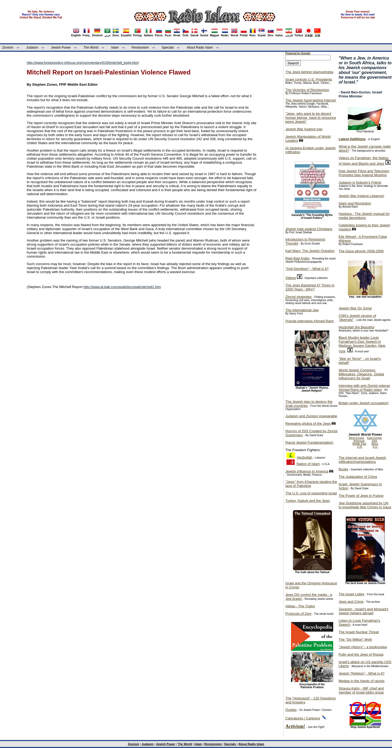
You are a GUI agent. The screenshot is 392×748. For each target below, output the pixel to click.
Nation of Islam (308, 464)
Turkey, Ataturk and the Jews (307, 501)
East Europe (374, 437)
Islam (115, 47)
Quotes (291, 710)
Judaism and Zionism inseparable (311, 416)
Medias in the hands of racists (362, 681)
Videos (290, 278)
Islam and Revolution (355, 203)
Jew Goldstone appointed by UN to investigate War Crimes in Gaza (365, 505)
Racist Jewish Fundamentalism (309, 442)
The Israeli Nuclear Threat (359, 632)
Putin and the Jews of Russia (361, 654)
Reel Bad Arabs (297, 258)
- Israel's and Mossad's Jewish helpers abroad (363, 611)
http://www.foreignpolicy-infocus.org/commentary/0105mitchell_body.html (83, 63)
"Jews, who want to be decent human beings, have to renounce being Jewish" (310, 118)
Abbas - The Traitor (300, 606)
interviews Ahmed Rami (309, 321)
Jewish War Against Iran (304, 129)
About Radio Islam (200, 47)
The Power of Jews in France (361, 496)
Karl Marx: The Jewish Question (310, 251)
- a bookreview (363, 647)
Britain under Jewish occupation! (364, 403)
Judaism (32, 47)
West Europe (356, 437)
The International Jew (302, 310)
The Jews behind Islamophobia (309, 72)
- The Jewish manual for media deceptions (364, 216)
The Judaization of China (358, 477)
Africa (374, 443)
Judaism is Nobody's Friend (360, 182)
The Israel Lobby (351, 594)
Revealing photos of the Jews (308, 424)
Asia (374, 440)
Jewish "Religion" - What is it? (362, 673)
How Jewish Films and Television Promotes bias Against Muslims (364, 173)
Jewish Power (61, 47)
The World (91, 47)
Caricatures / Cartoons (302, 718)
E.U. (375, 446)
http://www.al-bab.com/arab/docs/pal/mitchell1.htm (122, 287)
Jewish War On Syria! (355, 308)
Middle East (359, 443)
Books (343, 469)
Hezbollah (304, 457)
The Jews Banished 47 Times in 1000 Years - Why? (310, 287)
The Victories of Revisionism (307, 90)
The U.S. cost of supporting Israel (311, 493)
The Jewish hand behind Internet (310, 100)
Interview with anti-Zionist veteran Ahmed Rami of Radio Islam (364, 388)
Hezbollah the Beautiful (356, 327)
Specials (168, 47)
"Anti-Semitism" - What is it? (307, 269)
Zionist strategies (298, 297)
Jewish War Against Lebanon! (361, 196)
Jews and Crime (351, 602)
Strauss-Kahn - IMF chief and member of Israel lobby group (361, 690)
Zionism (7, 47)
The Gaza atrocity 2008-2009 (361, 251)
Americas (359, 440)
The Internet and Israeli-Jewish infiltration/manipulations (362, 460)
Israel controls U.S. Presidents (308, 79)
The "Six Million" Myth (355, 639)
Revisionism (140, 47)
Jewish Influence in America (306, 471)
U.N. (359, 446)
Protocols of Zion (298, 614)
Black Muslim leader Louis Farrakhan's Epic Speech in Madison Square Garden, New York (362, 344)
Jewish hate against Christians (308, 229)
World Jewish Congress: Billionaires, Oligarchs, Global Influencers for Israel (361, 374)
